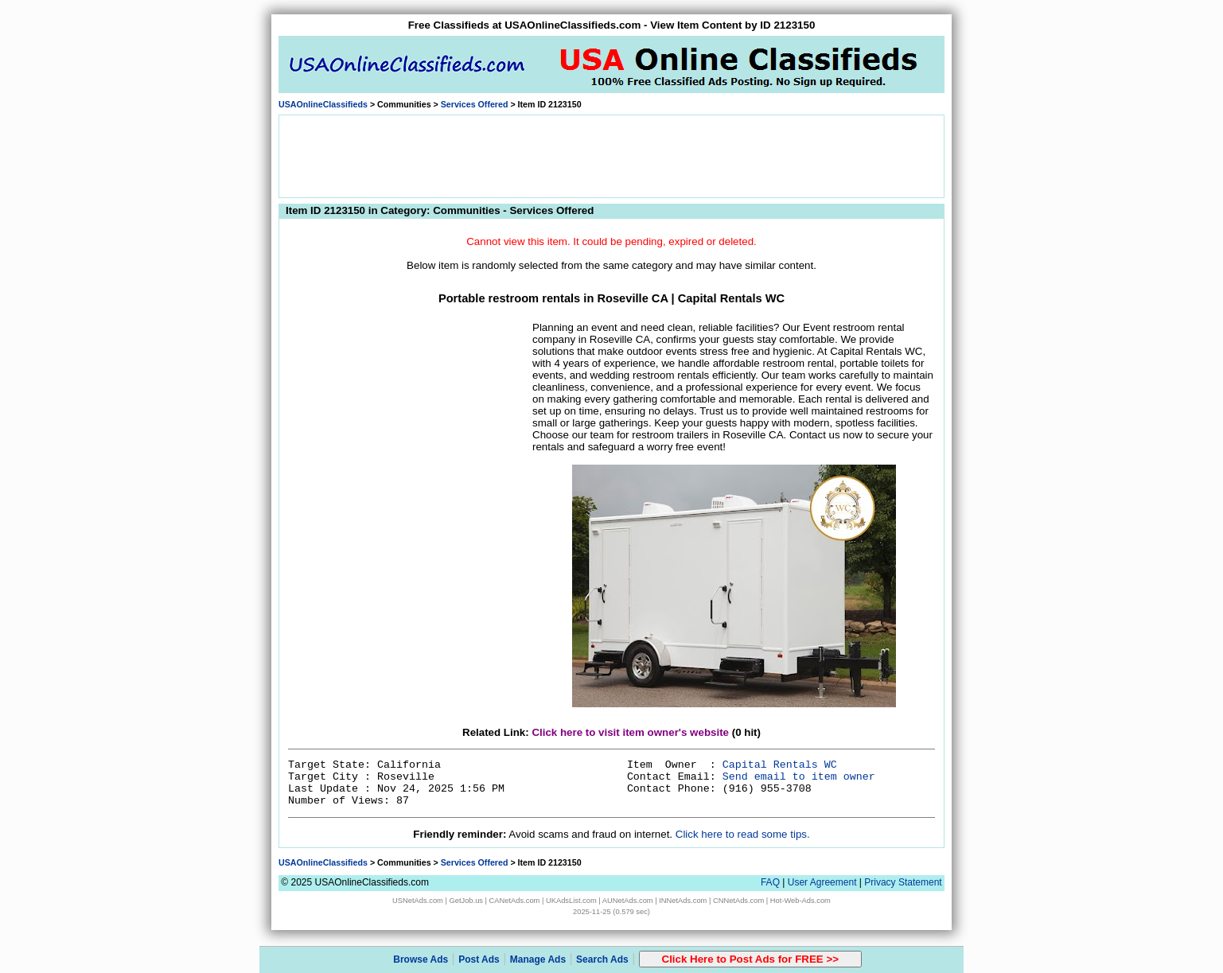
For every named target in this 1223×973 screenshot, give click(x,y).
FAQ (770, 882)
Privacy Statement (902, 882)
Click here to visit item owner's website (630, 732)
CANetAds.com (514, 901)
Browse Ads (420, 959)
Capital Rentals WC (780, 765)
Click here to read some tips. (743, 834)
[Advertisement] (612, 155)
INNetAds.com (683, 901)
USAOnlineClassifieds (323, 104)
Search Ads (602, 959)
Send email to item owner (799, 777)
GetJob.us (466, 901)
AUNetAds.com (627, 901)
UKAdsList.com (571, 901)
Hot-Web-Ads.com (800, 901)
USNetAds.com (417, 901)
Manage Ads (538, 959)
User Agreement (822, 882)
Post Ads (479, 959)
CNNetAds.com (738, 901)
